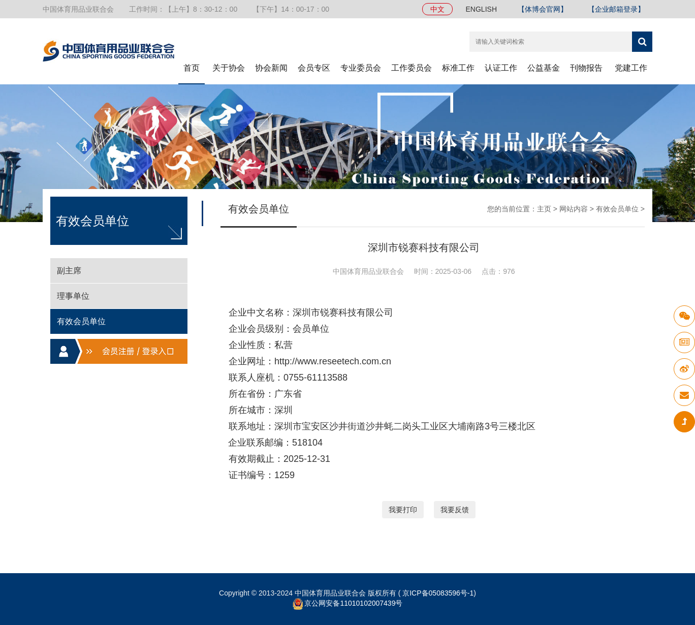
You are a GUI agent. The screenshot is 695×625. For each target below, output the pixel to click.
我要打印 (403, 510)
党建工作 (631, 68)
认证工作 (501, 68)
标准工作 (458, 68)
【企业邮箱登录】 (616, 9)
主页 (544, 209)
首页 (191, 68)
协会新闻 (271, 68)
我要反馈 (454, 510)
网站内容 (573, 209)
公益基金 (543, 68)
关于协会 (228, 68)
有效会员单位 (617, 209)
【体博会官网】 (542, 9)
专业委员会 (360, 68)
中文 (437, 9)
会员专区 (314, 68)
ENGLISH (481, 9)
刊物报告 (586, 68)
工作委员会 (411, 68)
